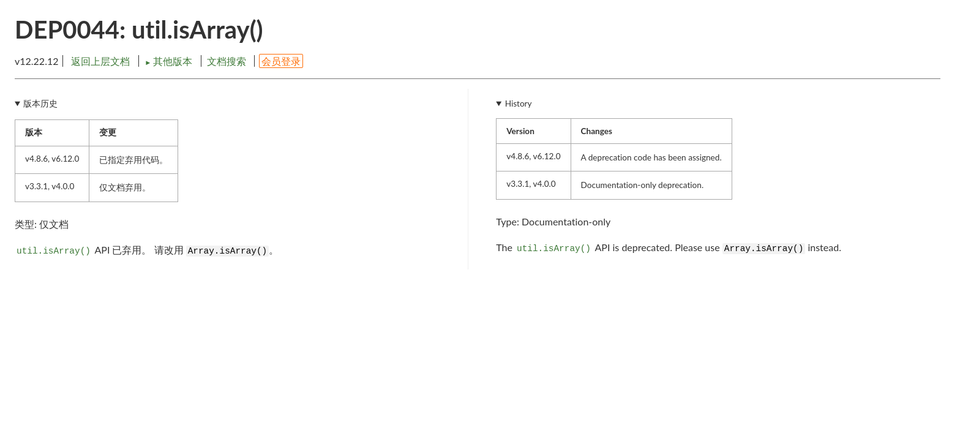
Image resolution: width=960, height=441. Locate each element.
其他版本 (169, 61)
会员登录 (281, 61)
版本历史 (40, 103)
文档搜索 (226, 61)
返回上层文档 (100, 61)
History (518, 103)
